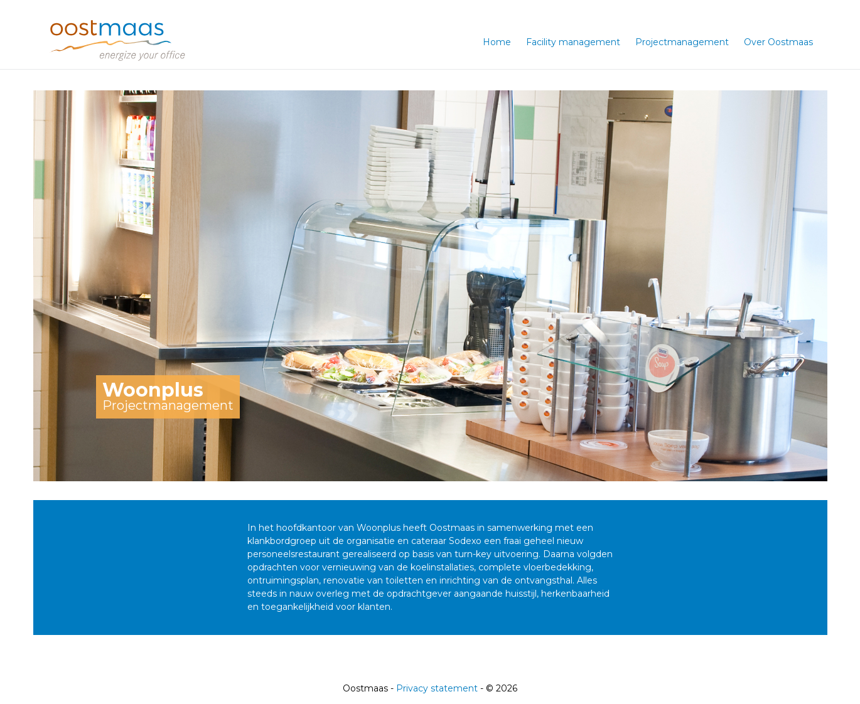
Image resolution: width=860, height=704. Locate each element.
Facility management (573, 42)
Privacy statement (437, 688)
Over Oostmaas (778, 42)
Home (497, 42)
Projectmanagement (682, 42)
